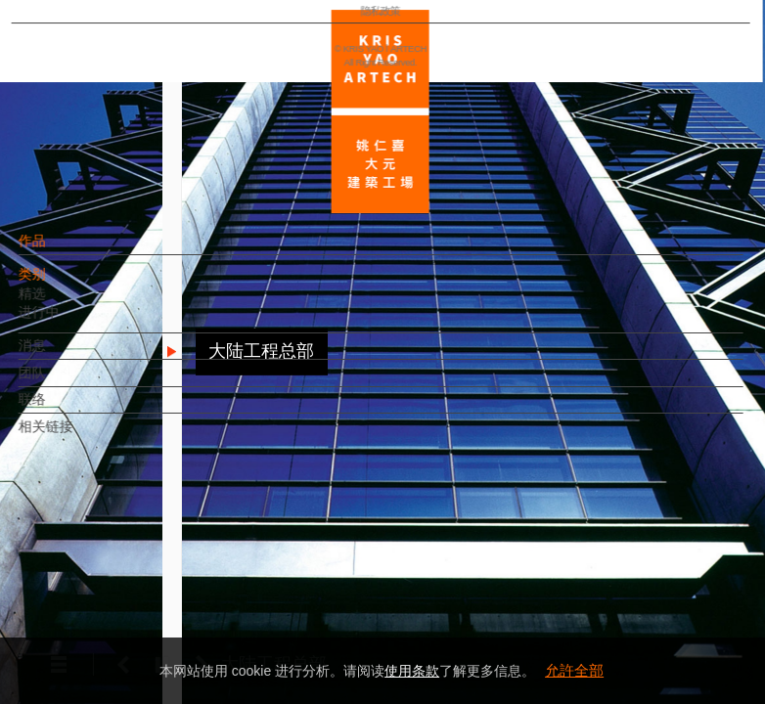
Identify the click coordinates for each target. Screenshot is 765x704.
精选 (65, 303)
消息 (65, 355)
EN (133, 575)
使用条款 (411, 671)
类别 (65, 283)
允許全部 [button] (574, 670)
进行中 (72, 322)
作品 (65, 250)
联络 (65, 409)
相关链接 (79, 436)
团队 (65, 382)
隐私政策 (100, 632)
